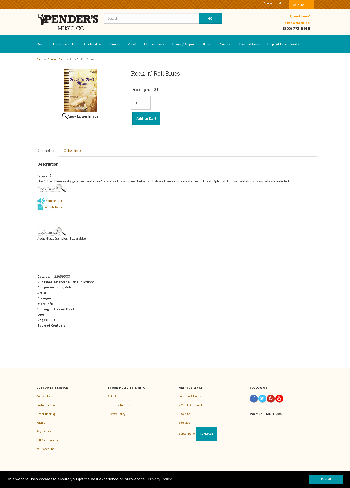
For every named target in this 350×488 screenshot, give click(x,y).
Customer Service (48, 405)
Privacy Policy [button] (160, 479)
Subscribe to (198, 433)
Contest (225, 44)
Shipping (113, 396)
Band (41, 44)
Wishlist (41, 422)
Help (280, 3)
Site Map (184, 422)
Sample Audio (51, 200)
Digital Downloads (283, 44)
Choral (114, 44)
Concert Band (56, 59)
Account (300, 4)
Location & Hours (190, 396)
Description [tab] (46, 150)
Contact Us (43, 396)
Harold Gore (249, 44)
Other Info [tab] (72, 150)
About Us (184, 413)
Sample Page (49, 207)
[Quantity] (141, 103)
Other (206, 44)
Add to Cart (146, 118)
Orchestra (92, 44)
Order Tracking (45, 413)
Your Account (45, 448)
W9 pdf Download (190, 405)
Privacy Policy (116, 413)
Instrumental (65, 44)
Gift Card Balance (47, 440)
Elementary (154, 44)
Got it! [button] (326, 479)
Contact (269, 3)
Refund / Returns (119, 405)
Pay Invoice (43, 431)
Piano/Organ (183, 44)
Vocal (132, 44)
